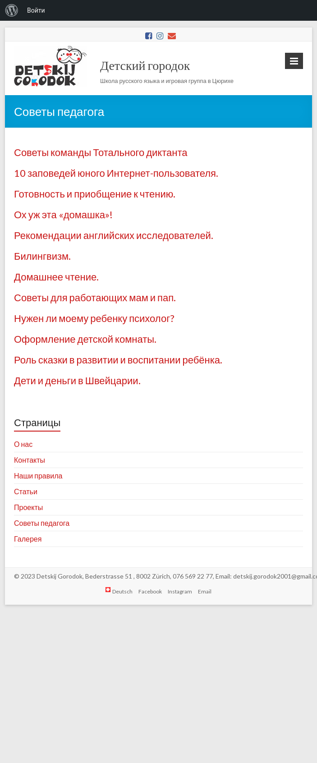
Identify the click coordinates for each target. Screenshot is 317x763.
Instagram (180, 591)
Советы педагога (41, 523)
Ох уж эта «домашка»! (63, 214)
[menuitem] (11, 10)
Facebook (150, 591)
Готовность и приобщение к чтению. (94, 194)
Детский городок (145, 65)
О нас (23, 444)
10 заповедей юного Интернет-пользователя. (116, 173)
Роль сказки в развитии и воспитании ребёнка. (118, 360)
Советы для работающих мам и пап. (95, 297)
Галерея (27, 538)
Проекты (28, 507)
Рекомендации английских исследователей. (113, 235)
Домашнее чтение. (56, 277)
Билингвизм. (42, 256)
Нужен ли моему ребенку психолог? (94, 318)
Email (204, 591)
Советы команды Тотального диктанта (101, 152)
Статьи (25, 491)
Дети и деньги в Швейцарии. (77, 380)
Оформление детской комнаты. (85, 339)
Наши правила (38, 475)
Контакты (29, 459)
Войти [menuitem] (36, 10)
